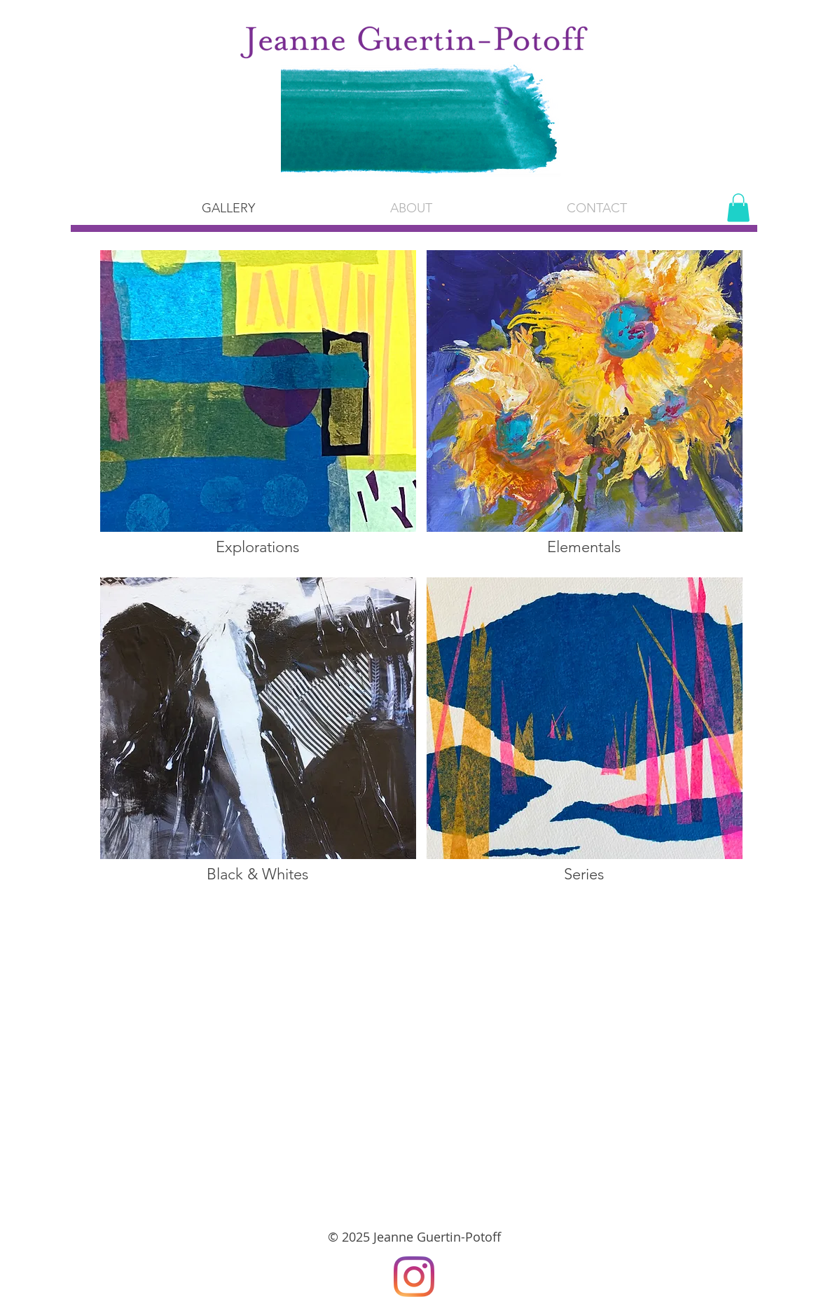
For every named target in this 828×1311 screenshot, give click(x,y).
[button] (410, 208)
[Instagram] (414, 1276)
